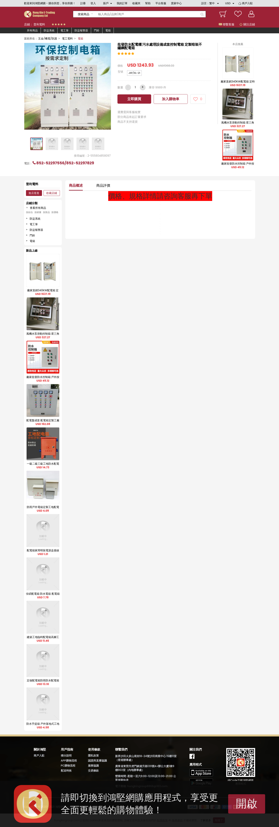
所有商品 (32, 30)
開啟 (246, 803)
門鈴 (96, 30)
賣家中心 (176, 3)
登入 (93, 3)
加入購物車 (170, 99)
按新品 (46, 212)
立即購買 (134, 99)
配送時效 (66, 770)
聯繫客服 (226, 24)
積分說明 (66, 755)
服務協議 (93, 765)
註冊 (83, 3)
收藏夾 (136, 3)
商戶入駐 (247, 3)
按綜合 (29, 212)
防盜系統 (49, 30)
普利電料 (39, 24)
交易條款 (93, 770)
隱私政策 (93, 755)
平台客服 (160, 3)
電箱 (108, 30)
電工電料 (67, 38)
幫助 (148, 3)
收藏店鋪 (51, 193)
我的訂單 (122, 3)
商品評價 (103, 185)
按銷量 (37, 212)
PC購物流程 (68, 765)
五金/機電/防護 (47, 38)
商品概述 (76, 185)
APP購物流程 (69, 760)
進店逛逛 (33, 193)
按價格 (54, 212)
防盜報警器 (81, 30)
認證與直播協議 (97, 760)
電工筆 (64, 30)
